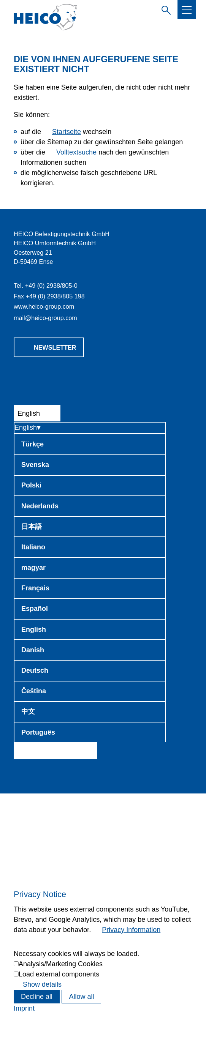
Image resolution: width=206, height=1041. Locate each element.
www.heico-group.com (44, 306)
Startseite (66, 132)
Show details (42, 984)
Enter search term (164, 9)
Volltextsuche (76, 152)
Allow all (81, 996)
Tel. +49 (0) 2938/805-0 (46, 285)
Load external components (59, 974)
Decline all (36, 996)
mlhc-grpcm (45, 317)
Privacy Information (131, 930)
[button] (187, 10)
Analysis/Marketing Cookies (61, 964)
